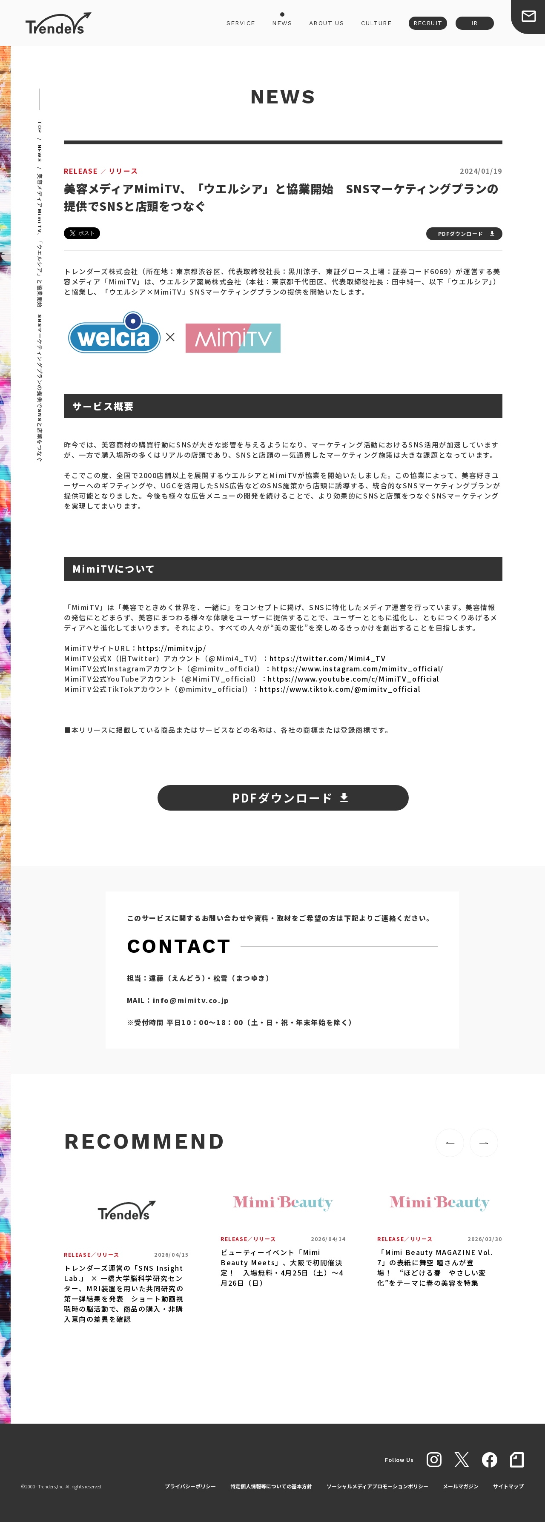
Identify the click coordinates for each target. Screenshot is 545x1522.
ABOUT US (326, 23)
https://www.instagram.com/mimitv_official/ (358, 668)
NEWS (282, 23)
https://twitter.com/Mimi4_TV (328, 658)
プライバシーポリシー (190, 1486)
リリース (101, 171)
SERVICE (241, 23)
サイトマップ (508, 1486)
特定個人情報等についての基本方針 (271, 1486)
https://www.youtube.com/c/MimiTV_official (353, 679)
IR (474, 23)
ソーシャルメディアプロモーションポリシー (377, 1486)
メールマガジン (461, 1486)
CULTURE (376, 23)
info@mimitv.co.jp (191, 1000)
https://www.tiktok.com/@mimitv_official (340, 689)
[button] (450, 1143)
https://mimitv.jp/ (172, 648)
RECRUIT (428, 23)
